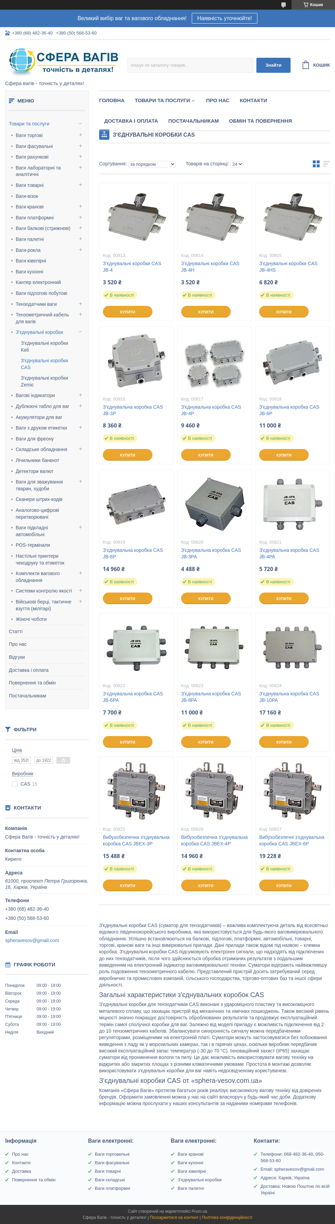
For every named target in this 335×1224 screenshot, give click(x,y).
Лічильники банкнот (37, 460)
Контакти (253, 100)
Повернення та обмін (32, 682)
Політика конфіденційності (227, 1217)
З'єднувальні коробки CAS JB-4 (132, 267)
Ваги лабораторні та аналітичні (38, 171)
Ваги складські (110, 1179)
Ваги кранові (30, 206)
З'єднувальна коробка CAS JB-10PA (289, 697)
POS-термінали (33, 545)
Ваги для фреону (35, 438)
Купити (127, 312)
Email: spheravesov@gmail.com (292, 1169)
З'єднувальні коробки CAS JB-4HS (288, 267)
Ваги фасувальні (34, 146)
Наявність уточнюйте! (224, 18)
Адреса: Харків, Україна (284, 1177)
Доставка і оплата (29, 670)
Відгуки (17, 657)
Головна (111, 100)
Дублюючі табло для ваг (42, 406)
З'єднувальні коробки (39, 332)
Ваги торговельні (112, 1154)
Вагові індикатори (35, 395)
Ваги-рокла (28, 250)
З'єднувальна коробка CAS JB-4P (211, 410)
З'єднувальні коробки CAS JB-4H (210, 267)
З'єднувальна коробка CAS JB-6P (289, 410)
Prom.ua (199, 1211)
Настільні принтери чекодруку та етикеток (40, 559)
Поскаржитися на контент (174, 1217)
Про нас (18, 644)
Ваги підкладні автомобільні (32, 531)
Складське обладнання (41, 449)
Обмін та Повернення (260, 120)
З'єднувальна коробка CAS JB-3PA (211, 553)
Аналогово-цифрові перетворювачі (37, 513)
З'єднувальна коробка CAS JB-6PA (133, 697)
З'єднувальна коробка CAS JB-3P (133, 410)
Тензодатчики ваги (36, 304)
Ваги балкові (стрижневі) (43, 228)
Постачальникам (27, 695)
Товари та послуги (29, 123)
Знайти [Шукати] (274, 65)
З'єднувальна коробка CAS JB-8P (133, 553)
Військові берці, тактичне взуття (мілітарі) (43, 605)
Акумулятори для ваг (39, 417)
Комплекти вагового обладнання (38, 577)
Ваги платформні (35, 217)
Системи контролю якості (44, 591)
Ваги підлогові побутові (41, 293)
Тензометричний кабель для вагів (42, 318)
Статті (16, 631)
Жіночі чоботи (31, 619)
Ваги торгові (29, 135)
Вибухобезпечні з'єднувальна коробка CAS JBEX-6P (291, 840)
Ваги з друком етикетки (41, 428)
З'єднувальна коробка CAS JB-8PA (211, 697)
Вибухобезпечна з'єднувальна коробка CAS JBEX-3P (136, 840)
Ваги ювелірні (31, 260)
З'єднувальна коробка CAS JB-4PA (289, 553)
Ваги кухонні (29, 271)
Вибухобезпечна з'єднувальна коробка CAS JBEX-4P (214, 840)
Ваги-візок (27, 196)
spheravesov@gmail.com (32, 940)
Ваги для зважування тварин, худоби (39, 485)
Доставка (21, 1171)
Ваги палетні (30, 239)
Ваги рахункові (32, 157)
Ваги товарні (30, 185)
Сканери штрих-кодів (39, 499)
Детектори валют (35, 471)
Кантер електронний (38, 282)
